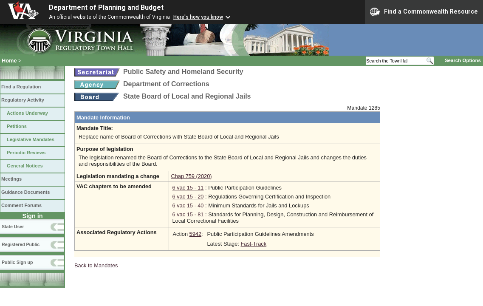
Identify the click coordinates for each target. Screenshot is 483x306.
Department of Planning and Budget (106, 7)
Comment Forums (21, 205)
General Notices (25, 165)
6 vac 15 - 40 (187, 205)
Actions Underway (27, 113)
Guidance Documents (25, 192)
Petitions (17, 126)
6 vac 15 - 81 (187, 214)
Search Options (463, 60)
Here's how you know (198, 17)
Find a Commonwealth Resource (424, 12)
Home (9, 60)
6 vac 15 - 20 (187, 196)
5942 (195, 234)
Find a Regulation (21, 86)
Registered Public (21, 244)
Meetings (11, 178)
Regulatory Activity (22, 99)
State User (13, 226)
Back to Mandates (96, 265)
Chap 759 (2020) (191, 176)
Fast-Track (253, 244)
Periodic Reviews (26, 152)
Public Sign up (17, 262)
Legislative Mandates (30, 139)
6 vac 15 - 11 (187, 187)
